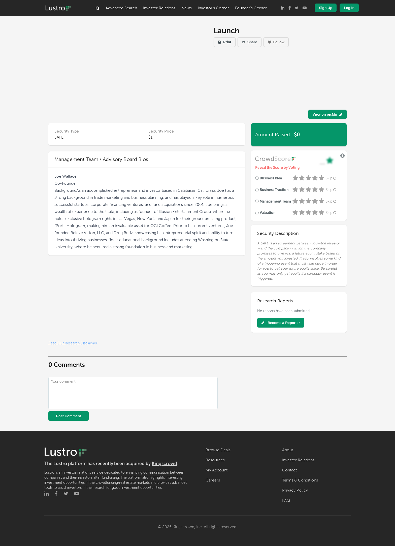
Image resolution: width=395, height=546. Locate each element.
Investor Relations (159, 8)
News (186, 8)
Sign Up (325, 8)
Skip (331, 178)
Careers (213, 480)
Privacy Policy (295, 490)
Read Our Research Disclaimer (72, 343)
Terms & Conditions (300, 480)
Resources (215, 460)
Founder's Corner (251, 8)
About (287, 450)
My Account (216, 470)
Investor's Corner (213, 8)
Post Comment (68, 416)
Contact (289, 470)
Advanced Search (121, 8)
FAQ (286, 500)
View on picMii (327, 114)
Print (224, 42)
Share (249, 42)
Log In (349, 8)
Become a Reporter (280, 323)
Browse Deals (218, 450)
